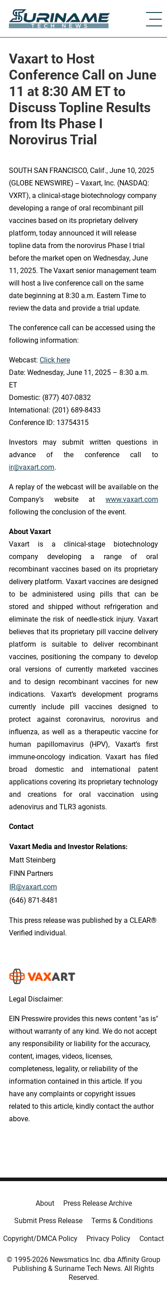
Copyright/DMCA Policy (40, 1238)
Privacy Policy (108, 1238)
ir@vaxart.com (31, 467)
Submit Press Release (48, 1220)
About (45, 1203)
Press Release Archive (97, 1203)
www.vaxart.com (132, 499)
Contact (151, 1238)
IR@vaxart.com (33, 887)
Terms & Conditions (122, 1220)
